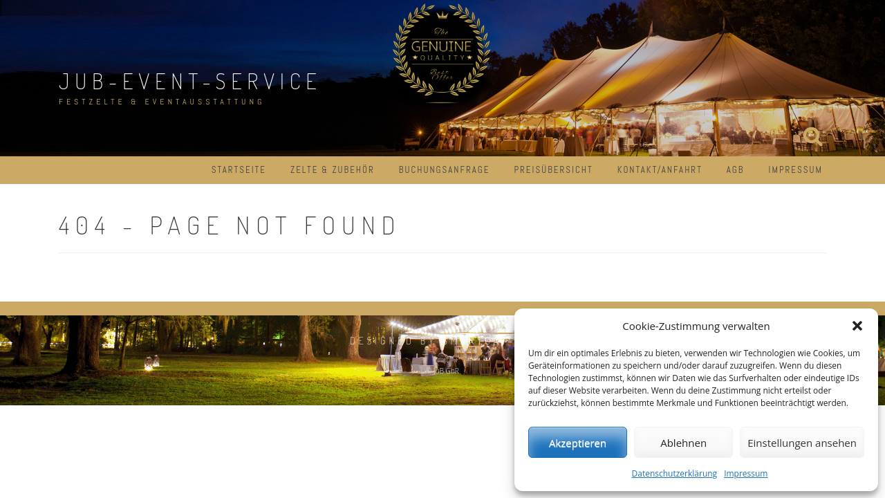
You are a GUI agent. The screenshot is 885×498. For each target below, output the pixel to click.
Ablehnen (683, 443)
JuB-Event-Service (190, 80)
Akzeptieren (577, 443)
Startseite (239, 170)
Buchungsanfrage (444, 170)
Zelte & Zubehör (332, 170)
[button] (857, 326)
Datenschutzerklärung (675, 473)
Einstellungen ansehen (802, 443)
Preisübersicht (553, 170)
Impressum (745, 473)
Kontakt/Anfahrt (659, 170)
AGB (736, 170)
